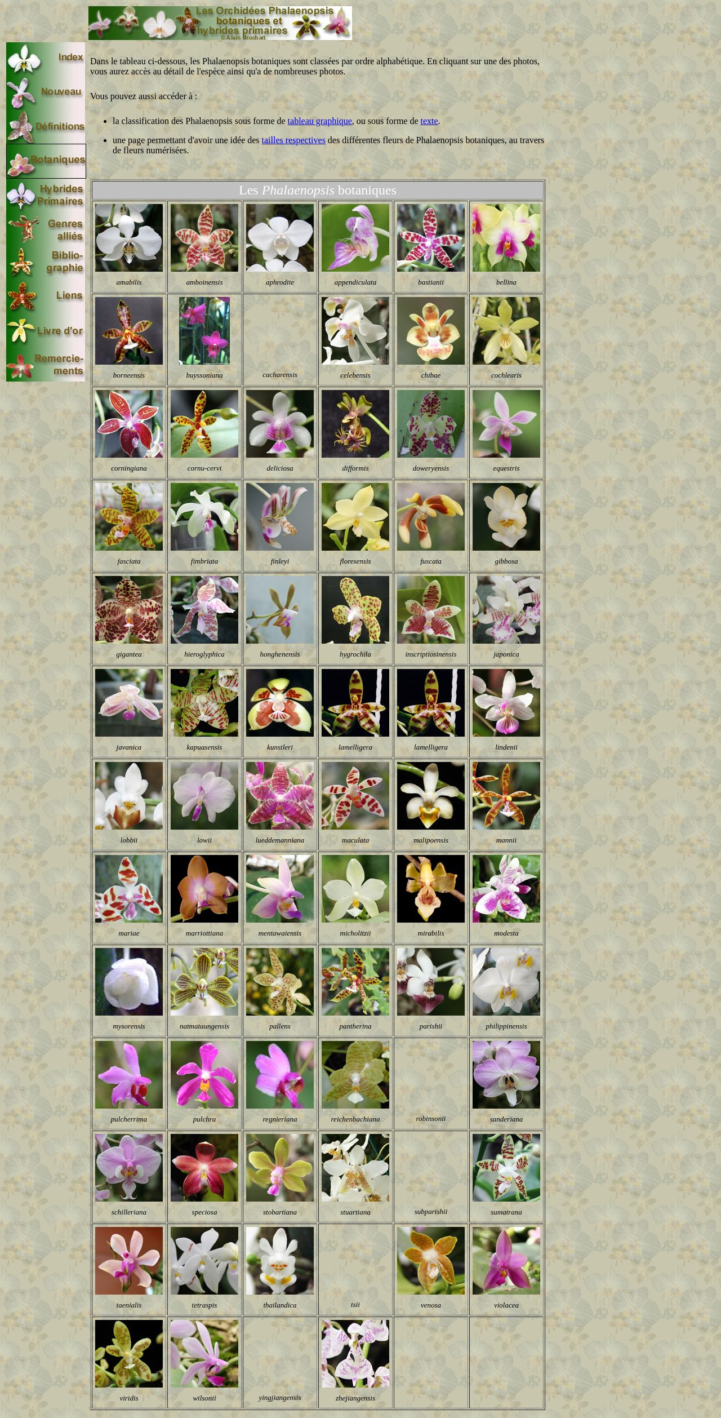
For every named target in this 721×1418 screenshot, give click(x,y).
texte (429, 121)
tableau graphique (320, 121)
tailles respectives (294, 140)
